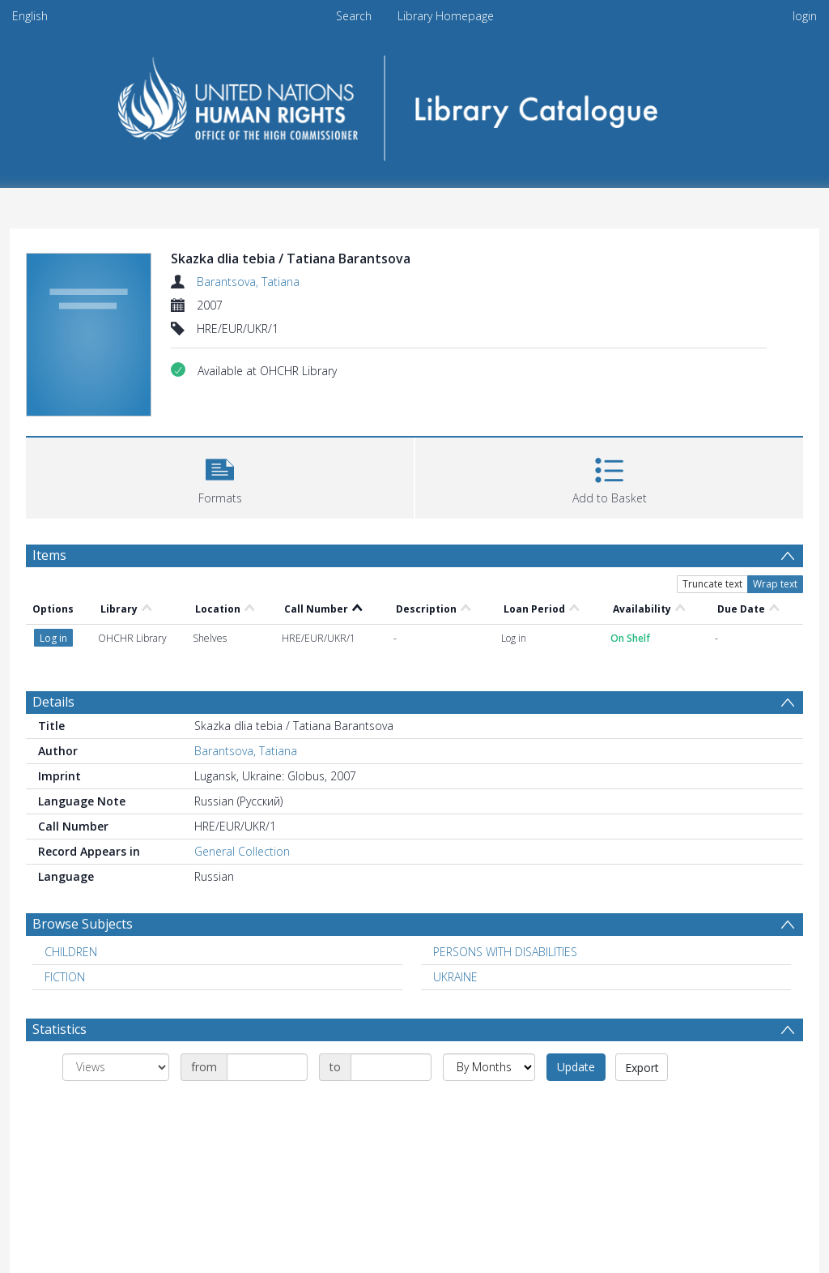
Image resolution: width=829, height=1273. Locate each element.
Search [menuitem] (354, 15)
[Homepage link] (415, 102)
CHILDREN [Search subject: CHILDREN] (71, 951)
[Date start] (267, 1067)
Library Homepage (445, 15)
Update (576, 1066)
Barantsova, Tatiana (248, 281)
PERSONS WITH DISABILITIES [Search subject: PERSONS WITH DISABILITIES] (505, 951)
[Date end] (391, 1067)
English (30, 15)
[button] (220, 476)
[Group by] (115, 1067)
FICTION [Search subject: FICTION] (65, 977)
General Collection (242, 851)
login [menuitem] (805, 15)
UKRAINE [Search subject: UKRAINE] (455, 977)
